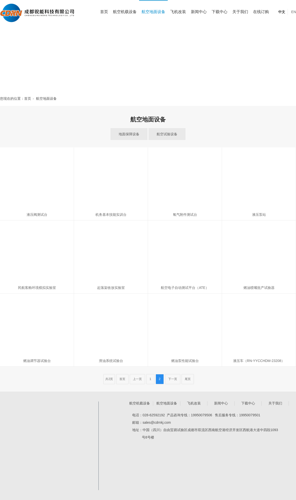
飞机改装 (178, 12)
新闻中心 (199, 12)
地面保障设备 (129, 134)
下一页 (172, 379)
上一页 (137, 379)
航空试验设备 (167, 134)
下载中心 (219, 12)
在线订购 (261, 12)
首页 (104, 12)
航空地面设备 (153, 12)
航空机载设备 (125, 12)
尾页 (188, 379)
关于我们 (240, 12)
